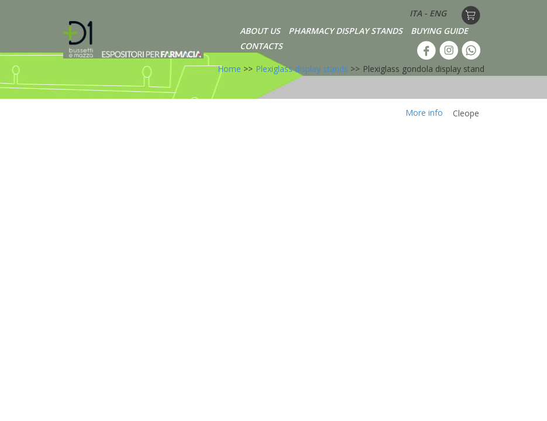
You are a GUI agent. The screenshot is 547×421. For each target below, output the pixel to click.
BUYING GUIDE (439, 30)
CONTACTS (261, 45)
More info (424, 112)
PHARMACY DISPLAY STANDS (345, 30)
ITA (416, 13)
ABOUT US (260, 30)
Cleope (466, 113)
